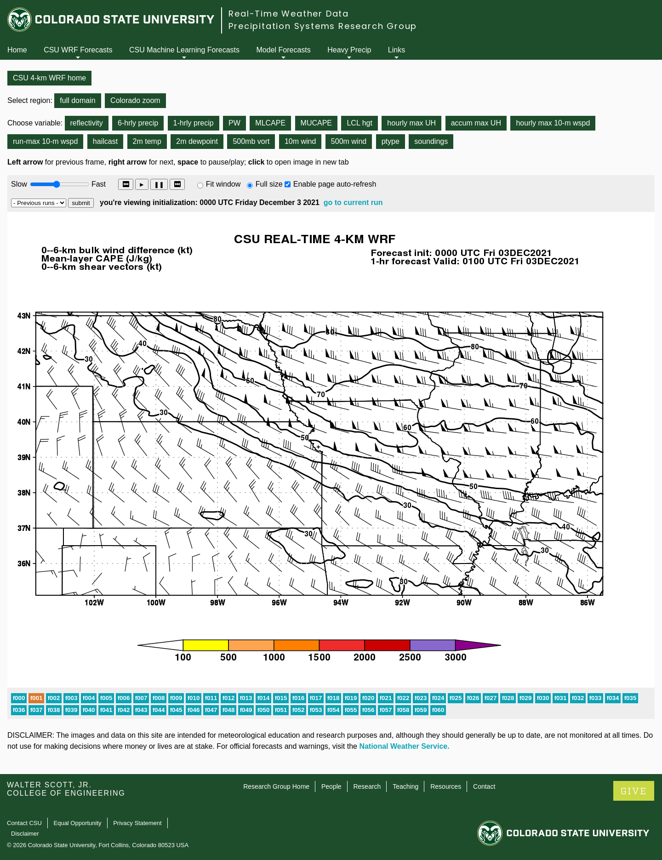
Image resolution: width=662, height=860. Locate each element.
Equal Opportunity (78, 823)
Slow (19, 184)
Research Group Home (276, 786)
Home (17, 50)
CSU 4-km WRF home (49, 78)
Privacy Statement (137, 823)
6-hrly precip (138, 123)
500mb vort (251, 141)
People (331, 786)
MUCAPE (316, 123)
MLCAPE (270, 123)
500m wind (348, 141)
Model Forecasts (284, 50)
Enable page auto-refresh (335, 184)
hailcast (105, 141)
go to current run (353, 202)
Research (367, 786)
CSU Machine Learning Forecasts (184, 50)
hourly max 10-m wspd (553, 123)
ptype (390, 141)
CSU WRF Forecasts (78, 50)
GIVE (634, 791)
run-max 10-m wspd (45, 141)
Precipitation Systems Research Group (322, 26)
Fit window (223, 184)
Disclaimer (25, 833)
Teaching (405, 786)
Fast (98, 184)
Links (396, 50)
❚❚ (159, 184)
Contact (484, 786)
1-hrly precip (193, 123)
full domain (77, 100)
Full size (269, 184)
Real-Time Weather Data (288, 13)
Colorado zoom (135, 100)
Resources (445, 786)
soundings (431, 141)
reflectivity (86, 123)
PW (234, 123)
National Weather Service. (404, 746)
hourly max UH (411, 123)
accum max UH (476, 123)
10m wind (300, 141)
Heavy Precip (349, 50)
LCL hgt (359, 123)
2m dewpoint (197, 141)
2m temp (147, 141)
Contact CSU (24, 823)
